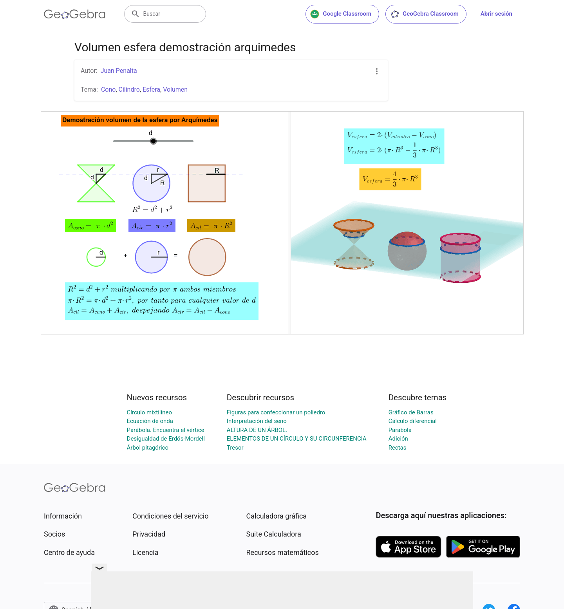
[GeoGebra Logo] (74, 14)
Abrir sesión (496, 13)
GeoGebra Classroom (424, 14)
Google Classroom (340, 14)
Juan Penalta (119, 70)
